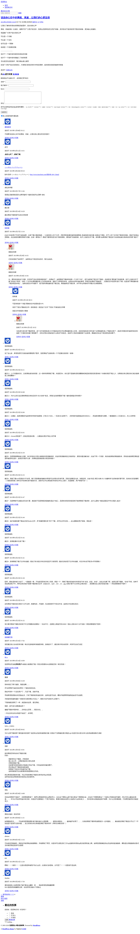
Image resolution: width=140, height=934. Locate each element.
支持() (7, 140)
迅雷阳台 (4, 2)
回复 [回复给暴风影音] (16, 140)
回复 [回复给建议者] (16, 221)
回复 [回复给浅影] (16, 783)
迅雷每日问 (8, 7)
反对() (12, 140)
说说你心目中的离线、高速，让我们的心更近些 (25, 17)
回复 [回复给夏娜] (16, 719)
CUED (24, 931)
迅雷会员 (9, 70)
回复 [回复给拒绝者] (16, 245)
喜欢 (12, 916)
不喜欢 (13, 920)
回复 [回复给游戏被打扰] (16, 650)
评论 (40, 22)
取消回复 (16, 74)
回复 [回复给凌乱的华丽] (16, 201)
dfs (4, 74)
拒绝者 (7, 230)
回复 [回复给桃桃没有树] (20, 265)
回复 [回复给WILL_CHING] (16, 739)
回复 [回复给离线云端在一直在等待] (16, 829)
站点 (2, 89)
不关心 (13, 918)
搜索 (19, 13)
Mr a (6, 660)
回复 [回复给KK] (16, 871)
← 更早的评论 (5, 897)
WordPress (36, 928)
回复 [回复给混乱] (16, 807)
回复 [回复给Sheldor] (16, 893)
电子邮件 (4, 85)
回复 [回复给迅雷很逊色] (16, 359)
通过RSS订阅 (5, 11)
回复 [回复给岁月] (16, 160)
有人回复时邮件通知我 (10, 118)
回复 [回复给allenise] (16, 851)
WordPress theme (8, 931)
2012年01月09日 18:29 (8, 22)
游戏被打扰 (8, 640)
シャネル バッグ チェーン (14, 170)
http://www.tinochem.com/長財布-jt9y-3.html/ (44, 177)
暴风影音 (8, 129)
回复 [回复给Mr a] (16, 670)
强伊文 (34, 22)
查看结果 (12, 922)
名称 (3, 82)
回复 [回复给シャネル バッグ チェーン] (16, 181)
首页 (6, 5)
